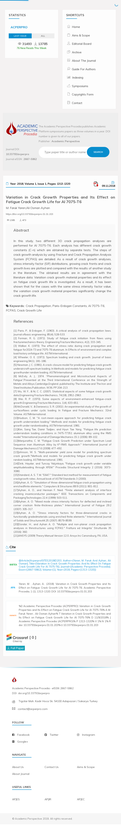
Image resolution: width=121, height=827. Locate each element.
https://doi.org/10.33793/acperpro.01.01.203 (29, 214)
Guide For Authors (84, 69)
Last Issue (20, 36)
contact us (52, 769)
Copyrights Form (83, 94)
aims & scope (86, 769)
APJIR (48, 801)
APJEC (81, 801)
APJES (16, 801)
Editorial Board (81, 44)
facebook (23, 737)
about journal (20, 776)
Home (76, 27)
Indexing (77, 77)
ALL (43, 36)
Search (98, 152)
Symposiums (80, 86)
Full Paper (17, 651)
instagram (88, 737)
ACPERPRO (19, 27)
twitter (54, 737)
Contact (77, 103)
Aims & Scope (81, 35)
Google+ (22, 744)
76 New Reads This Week (31, 48)
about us (18, 769)
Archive (77, 52)
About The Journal (84, 60)
